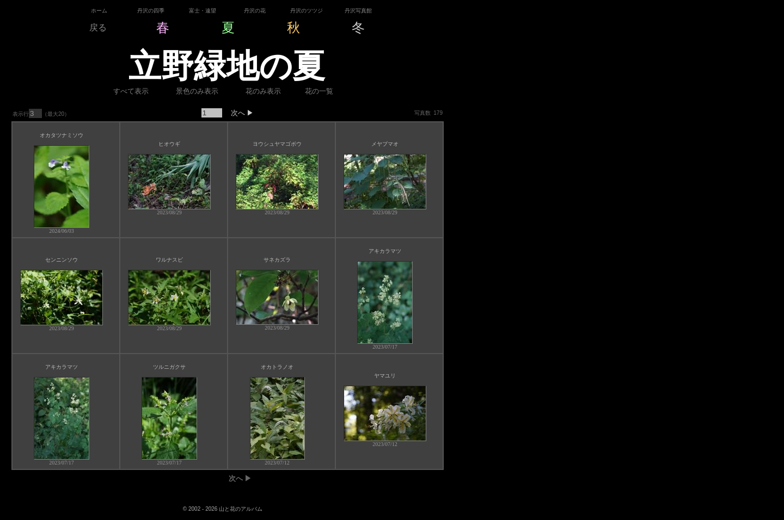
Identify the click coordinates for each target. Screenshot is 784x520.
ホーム (99, 11)
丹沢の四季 (150, 11)
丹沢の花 (255, 11)
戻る (98, 27)
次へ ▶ (239, 113)
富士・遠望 (202, 11)
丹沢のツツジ (306, 11)
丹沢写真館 (358, 11)
